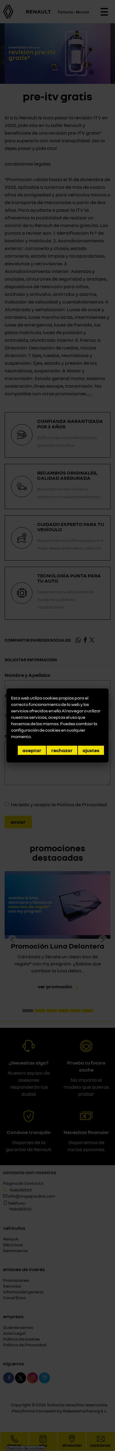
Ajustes (90, 750)
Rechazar (62, 750)
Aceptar (31, 750)
